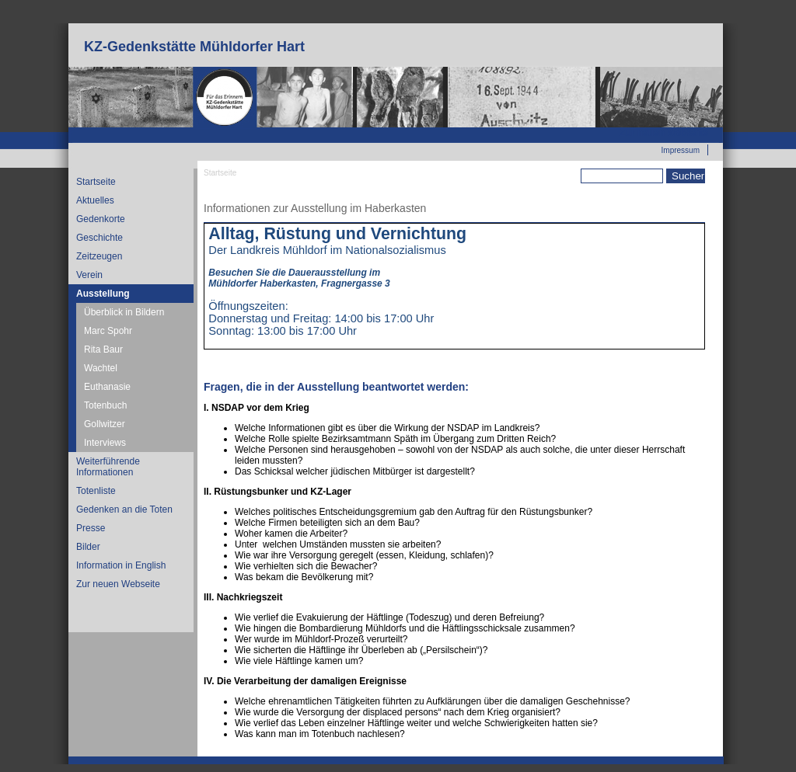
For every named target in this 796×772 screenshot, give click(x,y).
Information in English (121, 565)
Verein (89, 275)
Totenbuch (105, 405)
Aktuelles (95, 200)
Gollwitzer (104, 424)
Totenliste (96, 490)
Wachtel (100, 368)
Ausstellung (103, 293)
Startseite (96, 181)
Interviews (105, 442)
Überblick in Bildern (124, 312)
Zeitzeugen (99, 256)
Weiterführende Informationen (108, 467)
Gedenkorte (100, 219)
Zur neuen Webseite (664, 132)
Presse (90, 528)
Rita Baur (103, 349)
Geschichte (99, 237)
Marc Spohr (108, 330)
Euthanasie (107, 386)
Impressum (681, 150)
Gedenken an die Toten (124, 509)
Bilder (88, 546)
